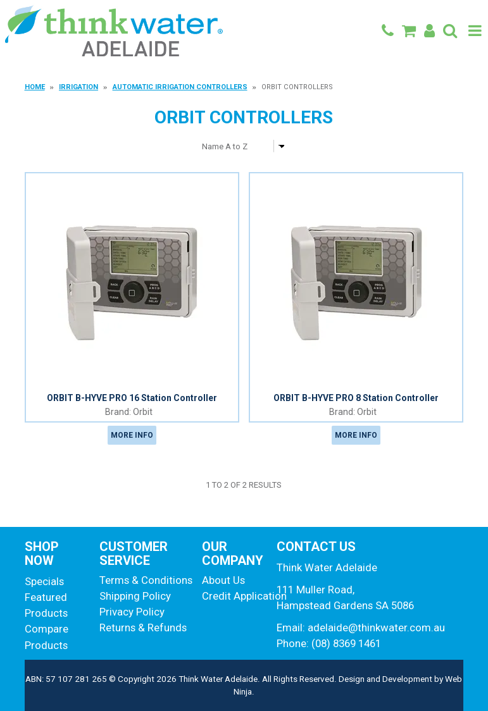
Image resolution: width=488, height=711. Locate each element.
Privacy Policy (132, 611)
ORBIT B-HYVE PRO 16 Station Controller (132, 398)
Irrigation (78, 87)
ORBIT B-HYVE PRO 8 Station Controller (356, 398)
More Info (132, 435)
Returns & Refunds (143, 627)
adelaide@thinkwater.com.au (376, 627)
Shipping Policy (135, 596)
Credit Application (234, 596)
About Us (223, 580)
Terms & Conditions (145, 580)
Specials (44, 581)
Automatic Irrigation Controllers (180, 87)
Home (35, 87)
